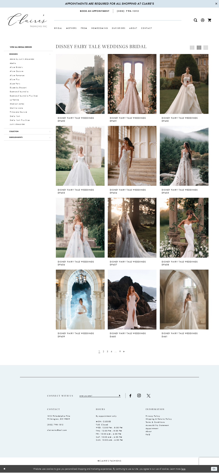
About (149, 432)
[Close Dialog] (5, 469)
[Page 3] (107, 352)
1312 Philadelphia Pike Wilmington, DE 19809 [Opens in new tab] (58, 418)
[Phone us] (128, 11)
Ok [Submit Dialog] (213, 469)
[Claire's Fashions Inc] (27, 20)
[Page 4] (112, 352)
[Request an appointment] (94, 11)
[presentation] (80, 84)
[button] (202, 20)
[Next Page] (126, 352)
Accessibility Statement (157, 425)
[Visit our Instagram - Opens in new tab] (144, 396)
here (183, 469)
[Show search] (195, 20)
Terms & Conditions (155, 422)
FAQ (148, 434)
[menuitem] (94, 11)
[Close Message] (216, 4)
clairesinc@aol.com (57, 430)
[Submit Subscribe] (124, 396)
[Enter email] (102, 396)
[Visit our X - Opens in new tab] (153, 396)
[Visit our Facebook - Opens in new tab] (135, 396)
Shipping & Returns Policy (159, 419)
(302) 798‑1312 (55, 425)
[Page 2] (102, 352)
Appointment (152, 428)
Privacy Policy (153, 416)
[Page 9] (121, 352)
